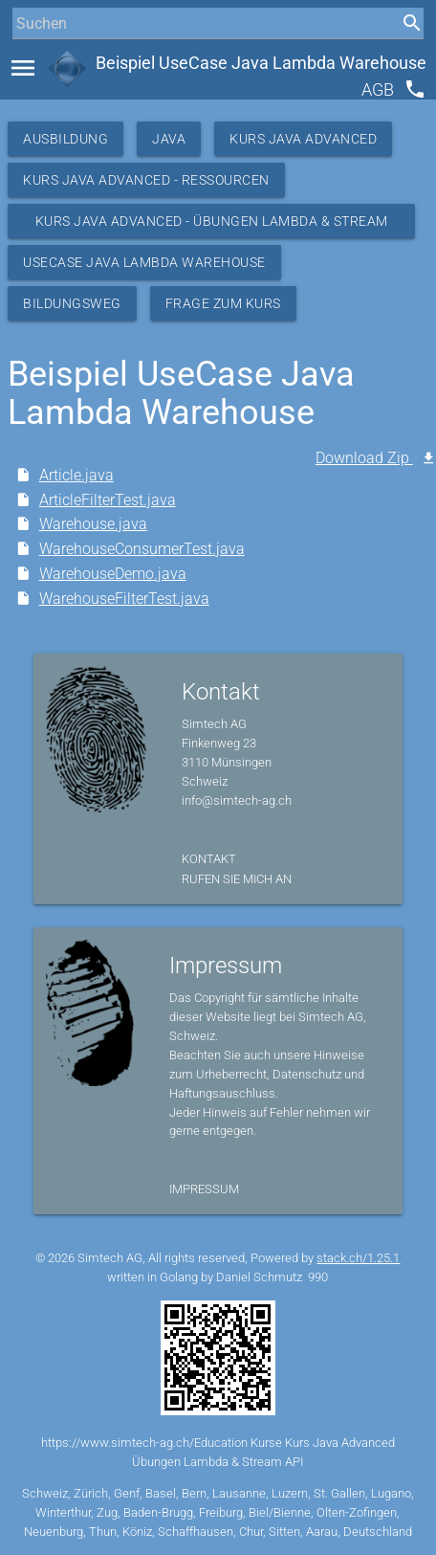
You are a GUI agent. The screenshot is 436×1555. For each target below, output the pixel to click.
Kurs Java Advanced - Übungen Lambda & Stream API (211, 225)
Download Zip (364, 458)
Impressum (204, 1189)
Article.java (76, 475)
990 (318, 1277)
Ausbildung (65, 138)
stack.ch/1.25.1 (358, 1258)
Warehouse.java (93, 524)
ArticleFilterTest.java (107, 500)
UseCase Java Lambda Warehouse (144, 262)
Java (168, 138)
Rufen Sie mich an (237, 879)
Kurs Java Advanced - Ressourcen (146, 180)
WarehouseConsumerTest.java (142, 549)
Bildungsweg (72, 303)
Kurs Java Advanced (303, 138)
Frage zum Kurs (223, 303)
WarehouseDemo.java (112, 574)
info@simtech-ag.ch (237, 800)
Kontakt (209, 859)
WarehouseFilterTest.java (124, 598)
